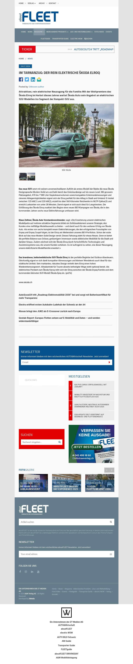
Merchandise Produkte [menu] (83, 589)
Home (55, 589)
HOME (21, 3)
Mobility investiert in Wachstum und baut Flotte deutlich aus (92, 396)
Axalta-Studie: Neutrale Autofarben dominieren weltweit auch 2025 (91, 406)
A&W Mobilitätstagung (66, 657)
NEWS (30, 59)
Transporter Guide (86, 592)
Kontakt (56, 594)
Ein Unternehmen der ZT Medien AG (66, 622)
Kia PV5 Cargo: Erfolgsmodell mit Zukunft (90, 386)
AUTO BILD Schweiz (66, 637)
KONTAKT (53, 3)
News (62, 589)
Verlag (109, 592)
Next (111, 470)
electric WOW (100, 592)
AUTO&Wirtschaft (66, 625)
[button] (39, 31)
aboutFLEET (66, 629)
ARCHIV (42, 3)
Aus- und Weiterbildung (102, 589)
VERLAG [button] (32, 3)
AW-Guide (66, 641)
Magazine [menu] (69, 589)
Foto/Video (57, 592)
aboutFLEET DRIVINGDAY (66, 654)
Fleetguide (74, 592)
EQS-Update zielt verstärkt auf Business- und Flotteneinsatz (89, 416)
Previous (106, 470)
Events (65, 592)
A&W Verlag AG (31, 594)
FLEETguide (66, 649)
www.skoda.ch (25, 282)
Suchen (88, 39)
